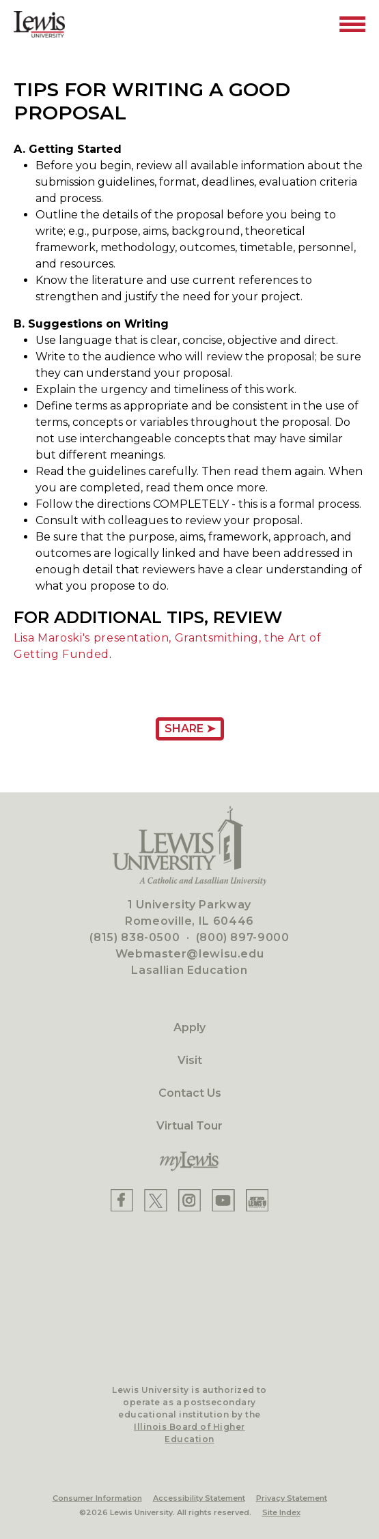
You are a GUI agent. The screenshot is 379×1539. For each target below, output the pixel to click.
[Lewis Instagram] (189, 1200)
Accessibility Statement (199, 1498)
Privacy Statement (291, 1498)
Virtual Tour (189, 1125)
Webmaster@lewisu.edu (189, 953)
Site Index (281, 1512)
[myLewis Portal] (189, 1162)
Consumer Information (97, 1498)
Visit (190, 1060)
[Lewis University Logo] (39, 24)
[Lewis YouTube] (223, 1200)
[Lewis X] (155, 1200)
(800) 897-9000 (243, 937)
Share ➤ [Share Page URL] (190, 728)
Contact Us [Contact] (189, 1093)
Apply (189, 1027)
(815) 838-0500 (134, 937)
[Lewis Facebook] (122, 1200)
